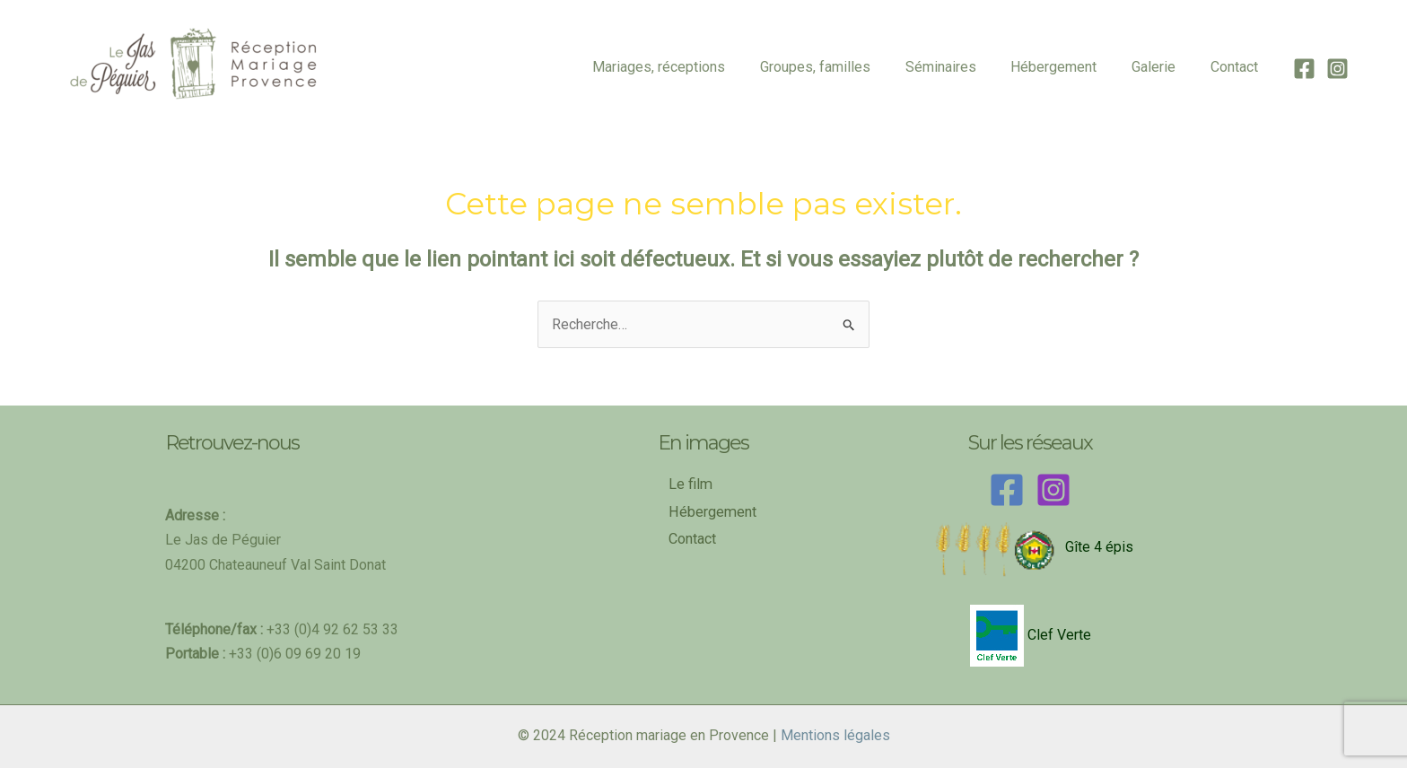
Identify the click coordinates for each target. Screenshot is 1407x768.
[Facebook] (1304, 68)
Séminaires (961, 66)
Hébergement (1069, 66)
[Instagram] (1337, 68)
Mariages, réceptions (691, 66)
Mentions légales (835, 735)
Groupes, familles (842, 66)
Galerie (1162, 66)
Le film (690, 484)
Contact (1237, 66)
